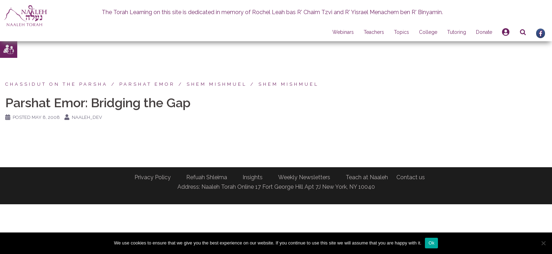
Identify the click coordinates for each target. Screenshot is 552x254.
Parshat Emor (147, 84)
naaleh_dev (87, 117)
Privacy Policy (152, 177)
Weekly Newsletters (304, 177)
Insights (253, 177)
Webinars (343, 32)
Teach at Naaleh (367, 177)
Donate (484, 32)
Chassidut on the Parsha (56, 84)
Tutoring (456, 32)
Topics (401, 32)
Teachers (374, 32)
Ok (431, 243)
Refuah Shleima (206, 177)
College (428, 32)
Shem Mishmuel (217, 84)
